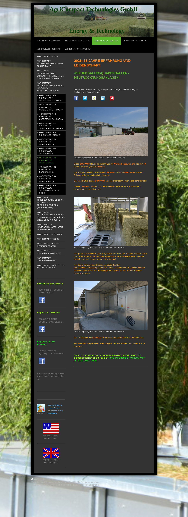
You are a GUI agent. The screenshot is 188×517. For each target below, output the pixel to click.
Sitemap (51, 479)
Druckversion (38, 479)
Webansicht (151, 479)
